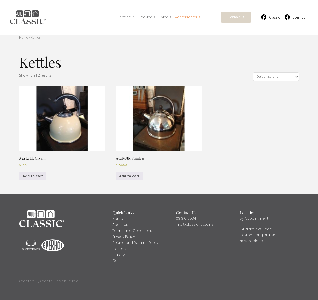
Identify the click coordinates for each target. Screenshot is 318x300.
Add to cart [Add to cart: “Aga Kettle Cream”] (33, 176)
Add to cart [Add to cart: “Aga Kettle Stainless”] (129, 176)
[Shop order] (276, 76)
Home (23, 37)
